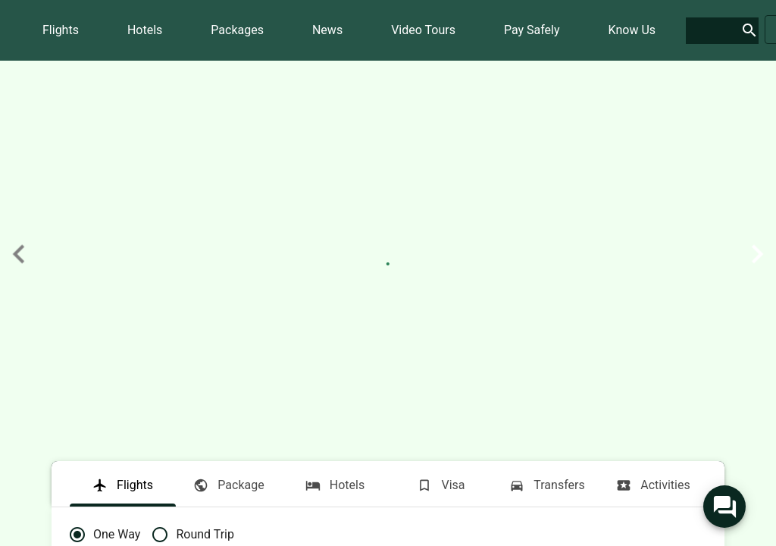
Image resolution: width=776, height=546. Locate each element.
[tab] (123, 484)
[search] (710, 30)
